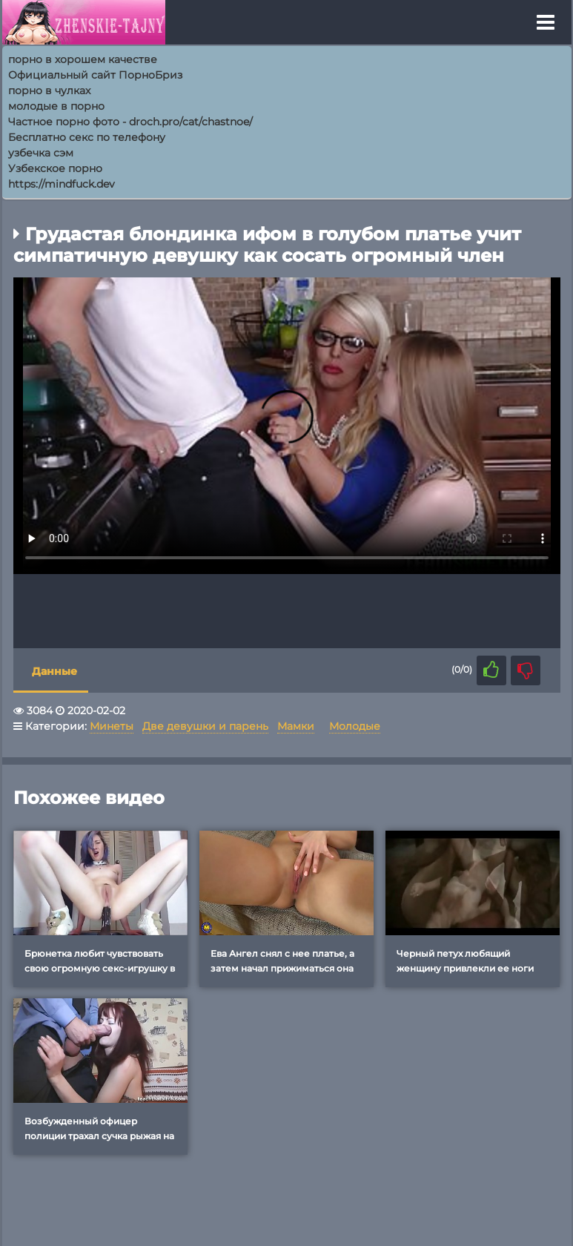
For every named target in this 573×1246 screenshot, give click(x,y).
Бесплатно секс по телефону (86, 137)
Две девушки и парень (205, 726)
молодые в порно (56, 106)
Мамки (295, 726)
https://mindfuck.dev (61, 184)
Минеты (111, 726)
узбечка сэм (40, 152)
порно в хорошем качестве (82, 59)
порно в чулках (49, 90)
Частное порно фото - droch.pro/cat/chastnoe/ (130, 121)
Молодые (354, 726)
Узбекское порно (55, 168)
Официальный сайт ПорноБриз (95, 75)
